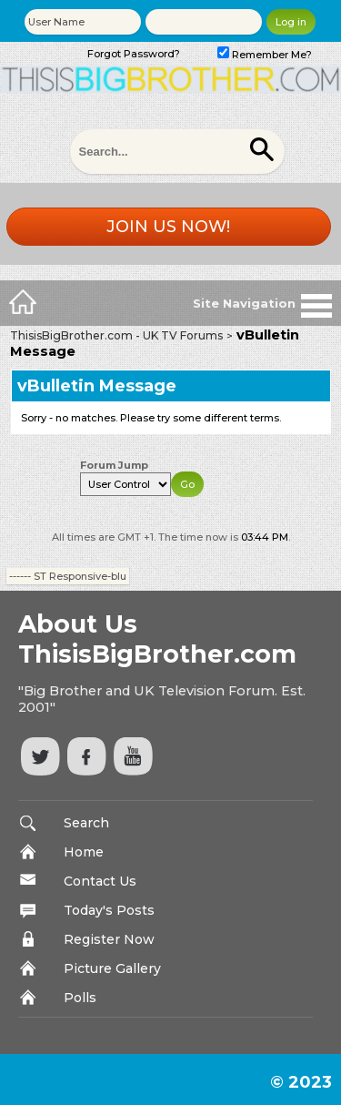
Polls (80, 997)
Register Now (109, 939)
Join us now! (168, 227)
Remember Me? (264, 54)
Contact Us (100, 881)
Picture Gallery (112, 968)
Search (86, 823)
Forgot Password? (133, 53)
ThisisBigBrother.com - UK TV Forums (116, 335)
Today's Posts (109, 910)
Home (84, 852)
